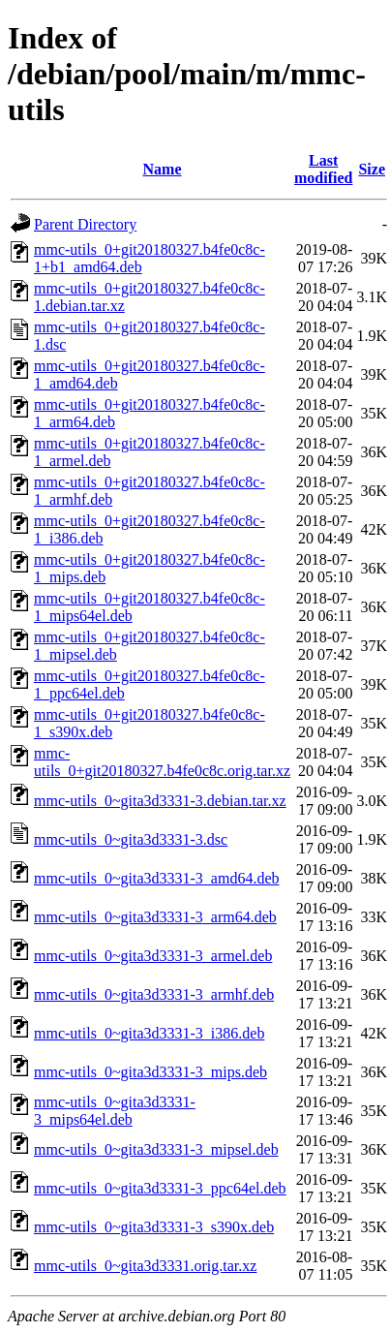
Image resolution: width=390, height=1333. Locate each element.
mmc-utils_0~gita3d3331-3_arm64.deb (155, 917)
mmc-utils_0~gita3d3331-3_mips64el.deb (114, 1111)
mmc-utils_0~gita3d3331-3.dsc (130, 839)
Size (371, 169)
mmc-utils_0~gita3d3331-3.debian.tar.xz (160, 800)
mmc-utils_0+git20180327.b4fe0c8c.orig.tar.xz (162, 762)
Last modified (323, 169)
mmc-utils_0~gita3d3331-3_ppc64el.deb (160, 1188)
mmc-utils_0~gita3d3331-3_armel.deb (153, 955)
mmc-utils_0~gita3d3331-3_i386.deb (149, 1033)
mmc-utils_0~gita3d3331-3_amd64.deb (157, 878)
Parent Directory (85, 224)
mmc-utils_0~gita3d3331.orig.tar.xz (145, 1265)
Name (162, 169)
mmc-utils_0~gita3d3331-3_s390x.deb (154, 1227)
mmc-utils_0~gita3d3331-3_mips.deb (150, 1072)
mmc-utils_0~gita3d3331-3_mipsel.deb (156, 1149)
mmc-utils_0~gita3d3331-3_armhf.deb (154, 994)
